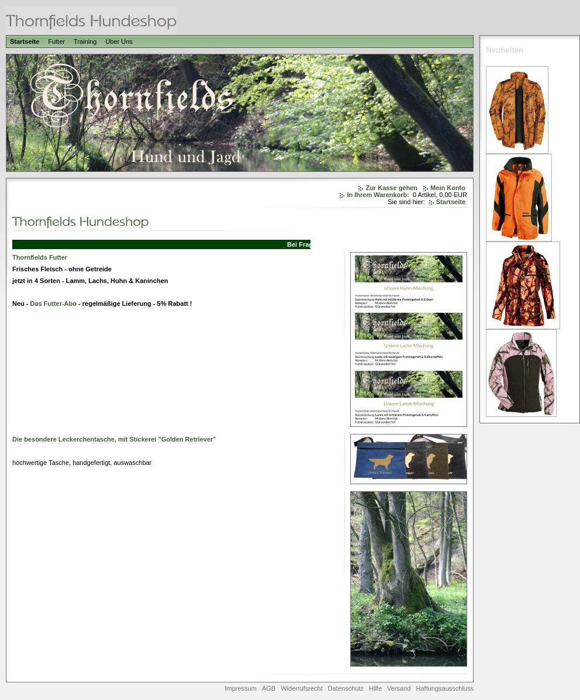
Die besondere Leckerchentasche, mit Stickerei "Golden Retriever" (114, 439)
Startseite (24, 41)
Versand (398, 688)
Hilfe (375, 688)
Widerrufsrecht (302, 688)
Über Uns (118, 41)
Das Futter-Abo (53, 303)
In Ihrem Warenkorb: (378, 194)
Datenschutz (346, 688)
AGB (268, 688)
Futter (56, 41)
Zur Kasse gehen (391, 187)
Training (85, 41)
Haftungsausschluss (445, 688)
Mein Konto (447, 187)
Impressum (240, 688)
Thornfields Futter (39, 257)
